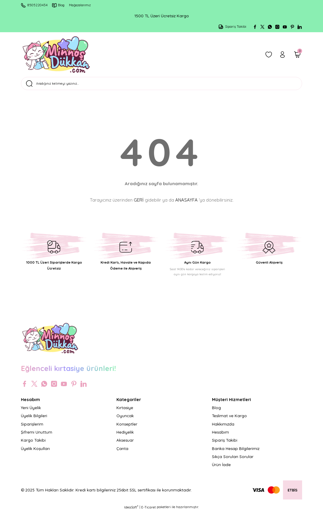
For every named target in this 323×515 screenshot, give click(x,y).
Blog (216, 411)
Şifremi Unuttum (36, 435)
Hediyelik (125, 435)
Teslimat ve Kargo (229, 419)
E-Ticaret (148, 511)
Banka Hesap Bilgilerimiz (235, 451)
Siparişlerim (32, 427)
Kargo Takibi (33, 443)
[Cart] (297, 54)
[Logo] (56, 54)
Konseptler (126, 427)
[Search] (161, 85)
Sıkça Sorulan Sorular (232, 460)
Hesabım (220, 435)
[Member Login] (282, 54)
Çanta (122, 451)
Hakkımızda (223, 427)
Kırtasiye (124, 411)
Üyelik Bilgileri (34, 419)
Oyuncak (125, 419)
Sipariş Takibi (224, 443)
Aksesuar (125, 443)
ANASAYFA (186, 203)
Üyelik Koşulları (35, 451)
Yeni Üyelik (31, 411)
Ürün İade (221, 468)
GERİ (139, 203)
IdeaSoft (131, 510)
